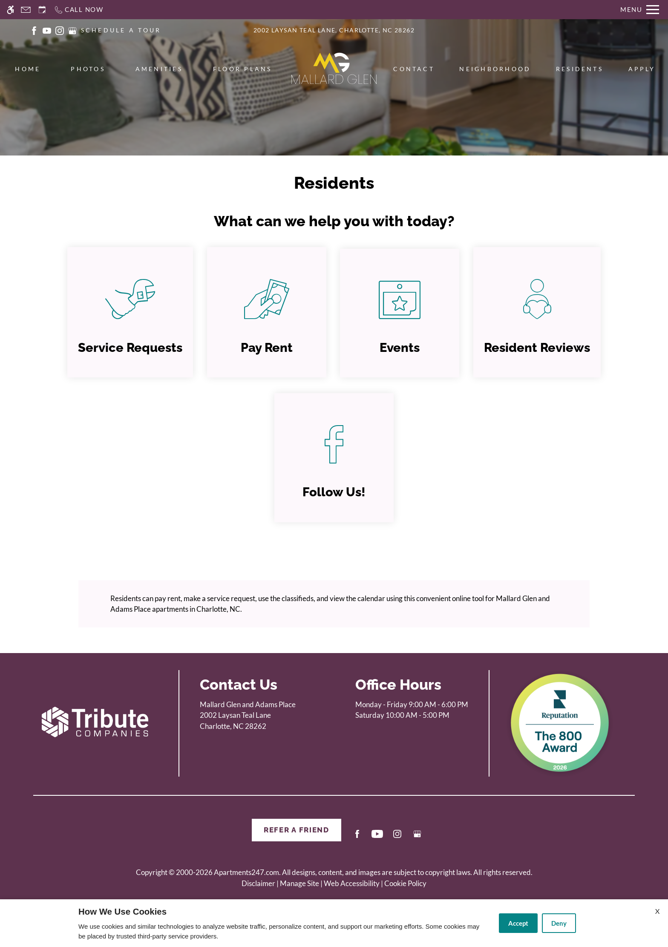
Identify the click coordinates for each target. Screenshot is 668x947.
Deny (559, 923)
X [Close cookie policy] (657, 911)
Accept (518, 923)
